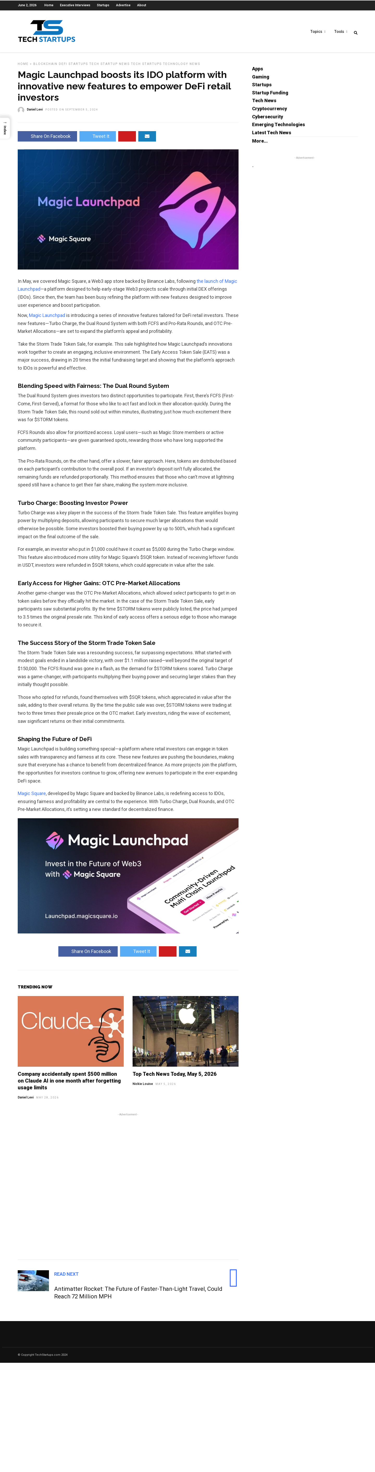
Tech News (264, 104)
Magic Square (32, 796)
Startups (103, 5)
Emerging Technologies (278, 128)
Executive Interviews (75, 5)
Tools (339, 31)
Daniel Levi (26, 1101)
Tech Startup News (109, 67)
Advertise (123, 5)
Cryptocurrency (269, 112)
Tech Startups (146, 67)
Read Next (66, 1277)
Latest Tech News (271, 136)
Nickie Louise (143, 1087)
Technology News (181, 67)
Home (48, 5)
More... (260, 144)
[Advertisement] (128, 1189)
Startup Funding (270, 96)
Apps (257, 72)
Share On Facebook (47, 139)
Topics (316, 31)
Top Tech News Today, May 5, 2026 (175, 1077)
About (141, 5)
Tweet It (97, 139)
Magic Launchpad (47, 318)
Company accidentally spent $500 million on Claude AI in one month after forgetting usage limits (69, 1084)
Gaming (260, 80)
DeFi (63, 67)
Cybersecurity (267, 120)
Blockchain (45, 67)
